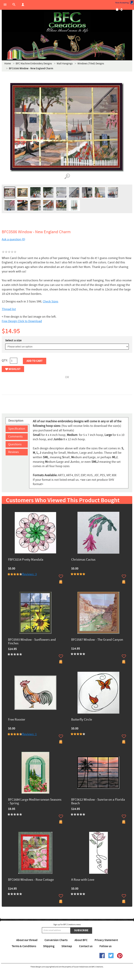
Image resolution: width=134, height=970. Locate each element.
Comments (15, 437)
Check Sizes (50, 301)
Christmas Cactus (83, 560)
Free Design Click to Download (22, 321)
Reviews (13, 452)
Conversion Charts (56, 940)
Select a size (13, 340)
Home (7, 63)
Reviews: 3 (29, 574)
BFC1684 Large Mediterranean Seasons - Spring (34, 801)
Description (15, 421)
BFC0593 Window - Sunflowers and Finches (32, 641)
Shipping (48, 946)
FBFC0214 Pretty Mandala (25, 560)
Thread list (9, 309)
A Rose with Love (82, 880)
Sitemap (66, 946)
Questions (15, 444)
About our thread (27, 940)
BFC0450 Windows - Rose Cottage (31, 880)
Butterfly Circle (81, 720)
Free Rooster (16, 720)
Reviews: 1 (29, 734)
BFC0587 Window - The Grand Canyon (97, 640)
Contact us (85, 946)
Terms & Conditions (24, 946)
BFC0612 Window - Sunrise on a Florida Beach (98, 801)
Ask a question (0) (13, 239)
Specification (16, 429)
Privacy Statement (106, 940)
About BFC (81, 940)
